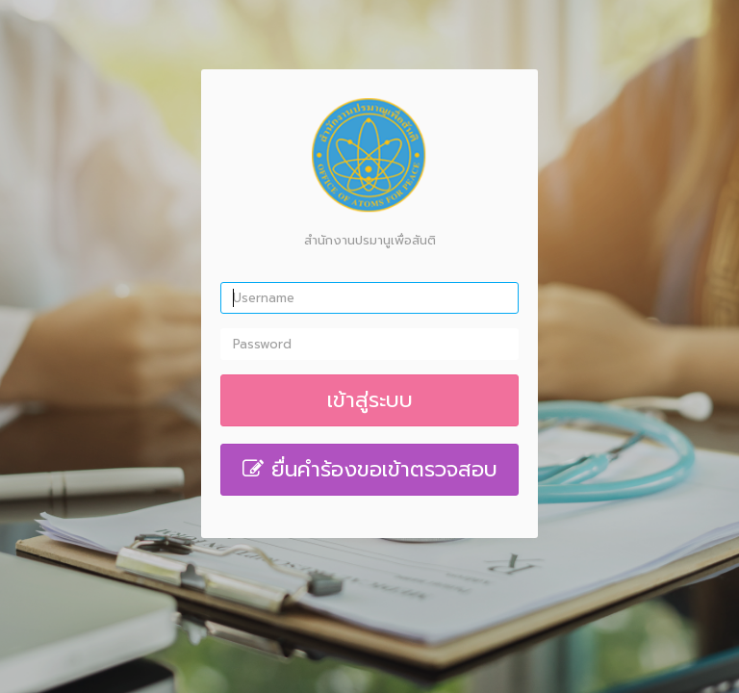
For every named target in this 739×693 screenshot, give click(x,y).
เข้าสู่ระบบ (370, 400)
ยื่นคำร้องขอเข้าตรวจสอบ (369, 469)
